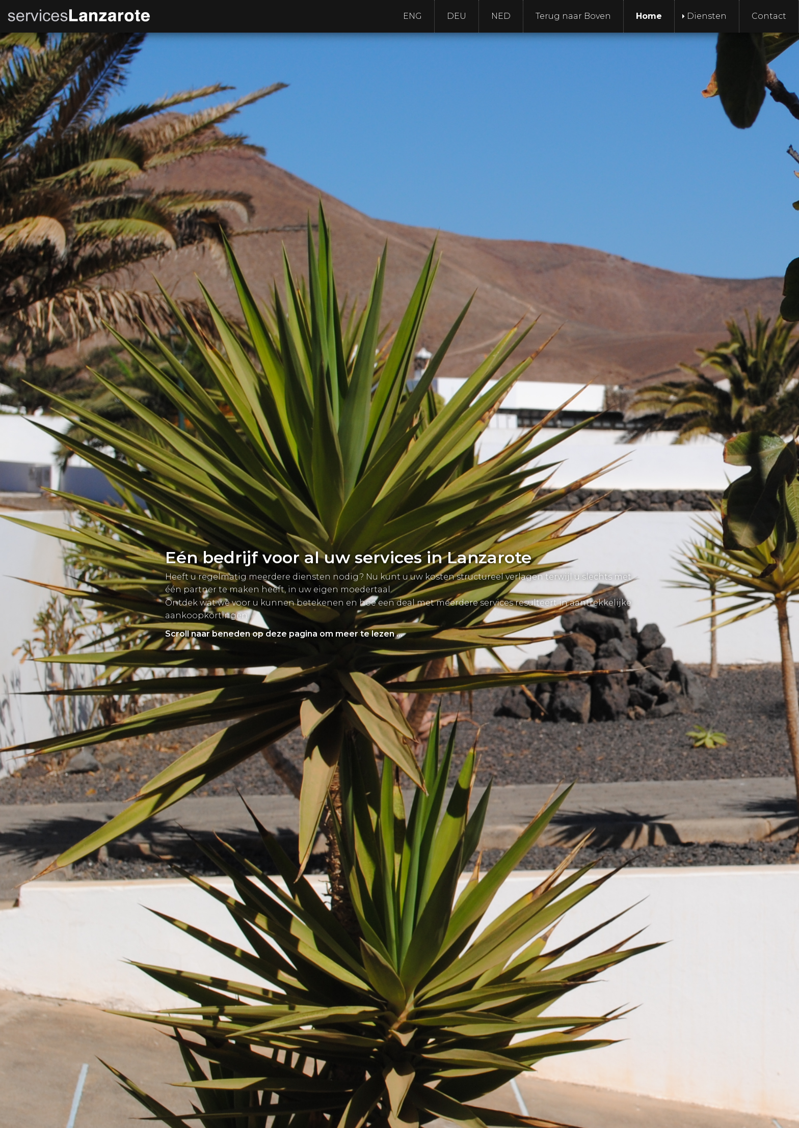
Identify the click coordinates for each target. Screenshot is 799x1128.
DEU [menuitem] (456, 16)
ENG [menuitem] (412, 16)
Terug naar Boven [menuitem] (573, 16)
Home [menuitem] (649, 16)
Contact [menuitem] (769, 16)
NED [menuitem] (501, 16)
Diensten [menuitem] (707, 16)
